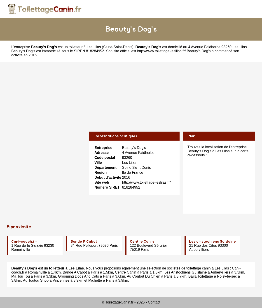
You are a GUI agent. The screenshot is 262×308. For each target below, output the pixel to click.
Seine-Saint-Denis (117, 47)
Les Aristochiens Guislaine (185, 272)
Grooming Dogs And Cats (78, 276)
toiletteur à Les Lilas (85, 47)
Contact (154, 302)
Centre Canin (142, 241)
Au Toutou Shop (36, 280)
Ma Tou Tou (20, 276)
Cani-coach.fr (24, 241)
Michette (95, 280)
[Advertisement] (131, 93)
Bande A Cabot (83, 241)
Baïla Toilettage (200, 276)
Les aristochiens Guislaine (212, 241)
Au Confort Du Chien (143, 276)
